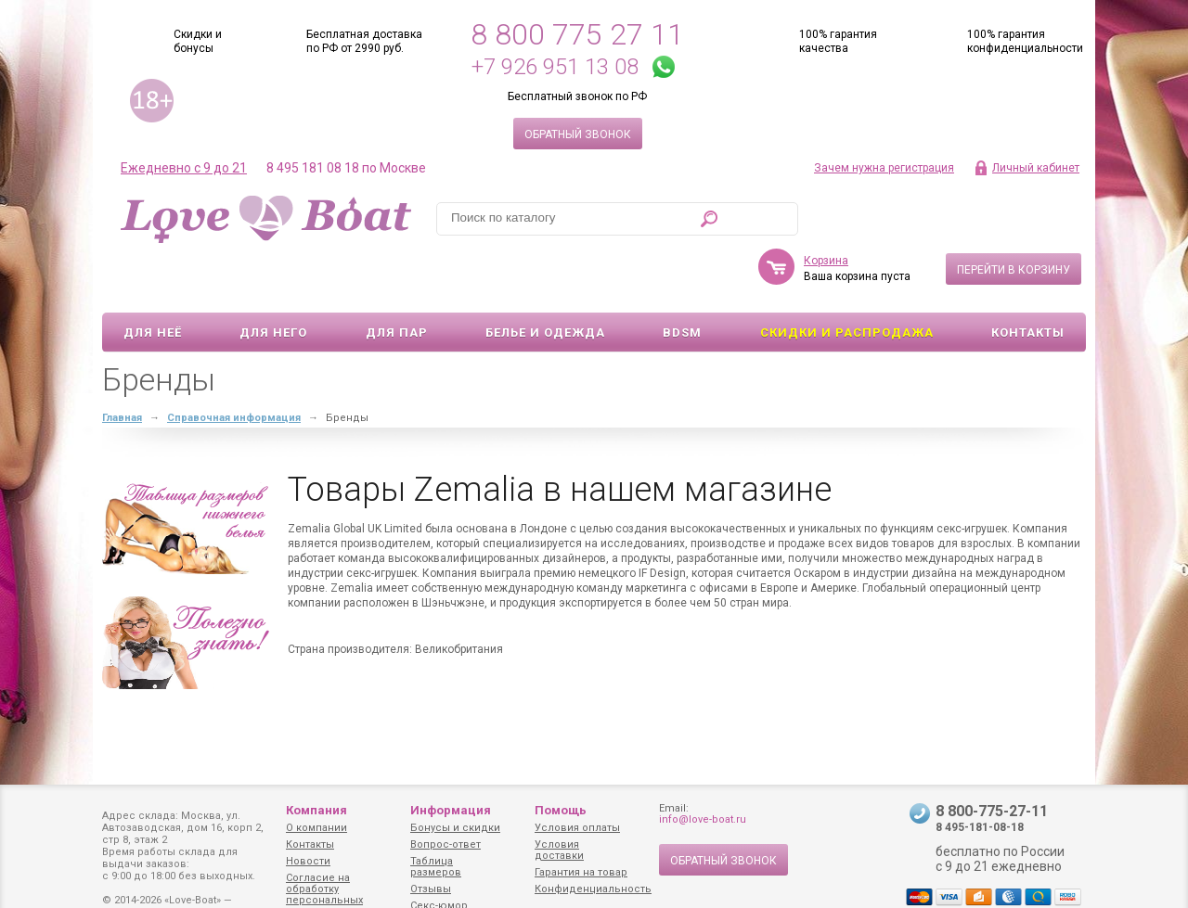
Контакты (1028, 279)
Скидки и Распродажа (847, 279)
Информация (450, 810)
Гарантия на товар (581, 872)
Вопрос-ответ (445, 844)
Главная (122, 364)
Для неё (152, 279)
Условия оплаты (577, 828)
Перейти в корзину (1013, 216)
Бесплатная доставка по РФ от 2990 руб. (364, 41)
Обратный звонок (577, 134)
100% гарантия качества (838, 41)
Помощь (561, 810)
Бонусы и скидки (455, 828)
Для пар (397, 279)
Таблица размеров (435, 866)
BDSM (682, 279)
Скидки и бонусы (198, 41)
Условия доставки (559, 850)
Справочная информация (234, 364)
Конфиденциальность (593, 889)
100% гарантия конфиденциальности (1025, 41)
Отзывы (430, 889)
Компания (316, 810)
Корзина (826, 206)
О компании (316, 828)
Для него (273, 279)
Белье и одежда (545, 279)
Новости (308, 861)
